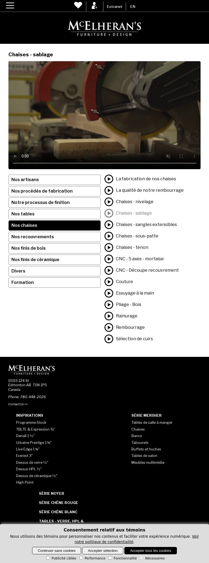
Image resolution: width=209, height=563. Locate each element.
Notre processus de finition (40, 202)
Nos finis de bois (28, 248)
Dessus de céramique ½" (36, 476)
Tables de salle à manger (152, 422)
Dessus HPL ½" (29, 469)
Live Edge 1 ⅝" (28, 449)
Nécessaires (152, 558)
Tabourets (140, 442)
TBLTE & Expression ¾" (35, 429)
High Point (24, 482)
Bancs (136, 436)
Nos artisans (25, 179)
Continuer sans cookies (57, 551)
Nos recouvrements (32, 236)
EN (132, 6)
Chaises (138, 429)
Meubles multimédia (147, 462)
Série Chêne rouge (58, 502)
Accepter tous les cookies (150, 551)
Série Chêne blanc (58, 512)
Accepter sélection (103, 551)
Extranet (114, 6)
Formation (22, 282)
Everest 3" (24, 455)
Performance (91, 558)
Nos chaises (24, 225)
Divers (18, 271)
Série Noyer (51, 493)
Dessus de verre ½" (32, 462)
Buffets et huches (146, 449)
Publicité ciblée (60, 558)
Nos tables (23, 213)
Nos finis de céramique (35, 259)
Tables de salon (144, 455)
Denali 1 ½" (25, 436)
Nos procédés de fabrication (42, 191)
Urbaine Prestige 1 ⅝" (34, 442)
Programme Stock (31, 422)
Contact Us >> (18, 404)
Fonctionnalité (122, 558)
